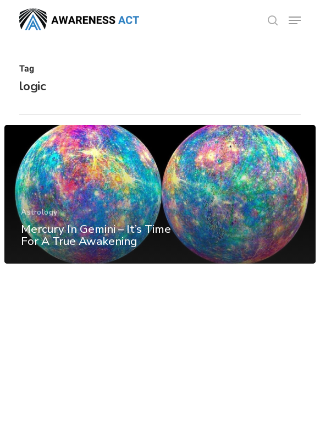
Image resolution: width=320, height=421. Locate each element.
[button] (295, 20)
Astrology (39, 212)
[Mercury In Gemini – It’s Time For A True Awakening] (160, 194)
